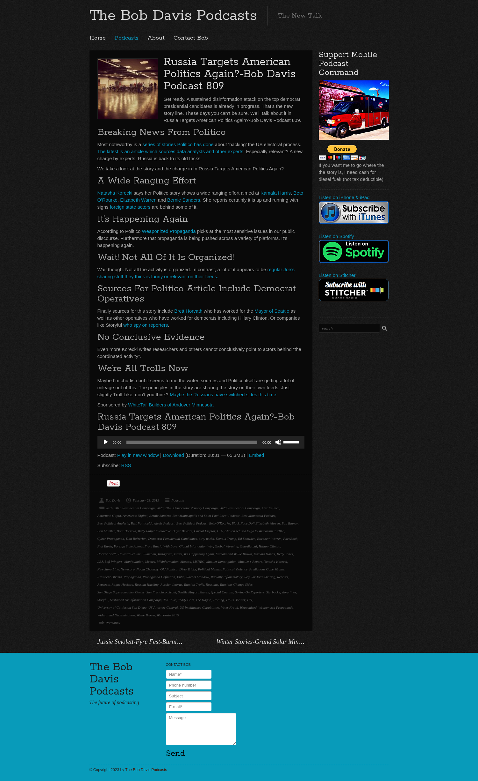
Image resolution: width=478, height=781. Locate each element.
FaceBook (290, 538)
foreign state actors (130, 207)
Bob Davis (113, 500)
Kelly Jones (285, 554)
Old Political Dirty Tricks (178, 569)
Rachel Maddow (197, 577)
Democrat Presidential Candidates (172, 538)
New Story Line (108, 569)
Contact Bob (191, 37)
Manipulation (133, 561)
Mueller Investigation (221, 561)
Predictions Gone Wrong (266, 569)
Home (97, 37)
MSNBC (198, 561)
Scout (172, 592)
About (156, 37)
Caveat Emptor (204, 531)
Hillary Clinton (269, 546)
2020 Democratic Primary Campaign (191, 508)
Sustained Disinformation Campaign (135, 600)
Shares (204, 592)
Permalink (113, 623)
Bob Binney (290, 523)
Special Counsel (221, 592)
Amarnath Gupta (109, 515)
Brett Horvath (188, 311)
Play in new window (138, 455)
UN (249, 600)
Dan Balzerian (136, 538)
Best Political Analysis (113, 523)
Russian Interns (171, 584)
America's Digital (135, 515)
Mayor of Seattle (271, 311)
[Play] (106, 442)
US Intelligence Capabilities (199, 607)
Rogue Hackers (122, 584)
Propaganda (132, 577)
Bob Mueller (106, 531)
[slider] (191, 442)
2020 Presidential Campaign (239, 508)
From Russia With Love (161, 546)
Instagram (165, 554)
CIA (220, 531)
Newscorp (128, 569)
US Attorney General (163, 607)
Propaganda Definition (159, 577)
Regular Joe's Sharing (259, 577)
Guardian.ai (248, 546)
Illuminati (149, 554)
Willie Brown (146, 615)
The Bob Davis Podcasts (173, 15)
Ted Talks (169, 600)
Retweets (103, 584)
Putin (180, 577)
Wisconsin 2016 (168, 615)
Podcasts (127, 37)
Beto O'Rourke (219, 523)
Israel (178, 554)
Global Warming (226, 546)
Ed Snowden (246, 538)
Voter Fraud (229, 607)
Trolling (218, 600)
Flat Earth (104, 546)
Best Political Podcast (192, 523)
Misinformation (167, 561)
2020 (159, 508)
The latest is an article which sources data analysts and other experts (170, 151)
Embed (256, 455)
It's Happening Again (199, 554)
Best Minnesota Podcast (258, 515)
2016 (109, 508)
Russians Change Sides (236, 584)
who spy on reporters (145, 325)
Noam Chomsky (147, 569)
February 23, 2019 (146, 500)
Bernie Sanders (183, 200)
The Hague (203, 600)
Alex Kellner (270, 508)
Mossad (185, 561)
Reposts (282, 577)
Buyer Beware (182, 531)
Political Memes (209, 569)
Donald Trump (226, 538)
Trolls (230, 600)
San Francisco (156, 592)
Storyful (103, 600)
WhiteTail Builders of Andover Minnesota (170, 404)
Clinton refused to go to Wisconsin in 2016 (254, 531)
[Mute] (278, 442)
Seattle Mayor (188, 592)
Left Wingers (114, 561)
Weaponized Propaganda (169, 231)
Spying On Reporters (249, 592)
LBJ (100, 561)
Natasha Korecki (114, 193)
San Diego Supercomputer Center (121, 592)
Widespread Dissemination (116, 615)
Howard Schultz (129, 554)
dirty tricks (206, 538)
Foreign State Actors (128, 546)
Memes (150, 561)
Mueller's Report (250, 561)
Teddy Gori (186, 600)
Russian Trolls (194, 584)
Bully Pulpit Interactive (154, 531)
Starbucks (273, 592)
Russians (212, 584)
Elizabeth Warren (138, 200)
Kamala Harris (275, 193)
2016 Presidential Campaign (134, 508)
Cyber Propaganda (110, 538)
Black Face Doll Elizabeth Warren (256, 523)
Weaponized (248, 607)
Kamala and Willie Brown (234, 554)
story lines (289, 592)
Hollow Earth (107, 554)
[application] (200, 442)
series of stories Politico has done (177, 144)
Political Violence (235, 569)
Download (173, 455)
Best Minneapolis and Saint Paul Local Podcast (206, 515)
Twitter (241, 600)
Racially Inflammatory (226, 577)
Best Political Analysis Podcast (153, 523)
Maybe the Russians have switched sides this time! (224, 394)
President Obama (109, 577)
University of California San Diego (122, 607)
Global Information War (196, 546)
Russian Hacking (147, 584)
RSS (126, 465)
